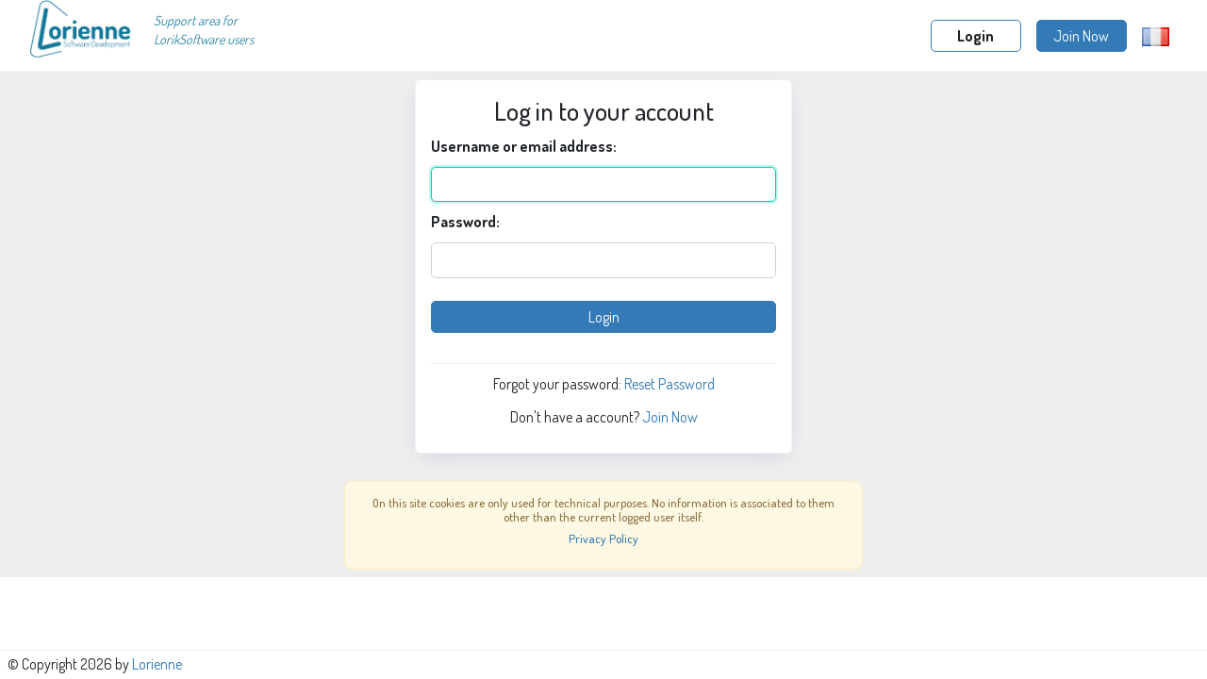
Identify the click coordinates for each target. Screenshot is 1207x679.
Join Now (1081, 35)
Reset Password (669, 383)
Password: (465, 221)
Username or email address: (524, 146)
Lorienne (157, 663)
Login (975, 35)
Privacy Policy (603, 538)
